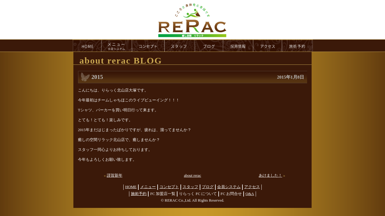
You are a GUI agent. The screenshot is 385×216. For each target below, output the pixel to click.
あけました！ (270, 175)
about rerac (192, 175)
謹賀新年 (114, 175)
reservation (297, 46)
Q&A (249, 194)
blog (209, 46)
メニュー (148, 187)
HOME (87, 46)
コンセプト (169, 187)
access (267, 46)
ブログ (208, 187)
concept (148, 46)
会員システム (229, 187)
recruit (238, 46)
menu (117, 46)
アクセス (252, 187)
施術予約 (138, 194)
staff (180, 46)
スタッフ (190, 187)
